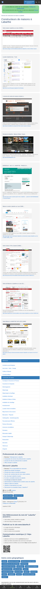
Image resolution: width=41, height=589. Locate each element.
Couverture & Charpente (8, 383)
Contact (37, 586)
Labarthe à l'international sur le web (13, 485)
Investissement (6, 405)
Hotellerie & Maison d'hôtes (9, 399)
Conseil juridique (6, 374)
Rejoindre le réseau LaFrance (10, 498)
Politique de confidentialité (9, 503)
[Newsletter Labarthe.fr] (36, 2)
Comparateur (12, 586)
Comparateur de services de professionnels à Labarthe (17, 458)
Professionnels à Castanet (28, 574)
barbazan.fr (4, 577)
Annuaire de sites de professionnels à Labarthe (15, 460)
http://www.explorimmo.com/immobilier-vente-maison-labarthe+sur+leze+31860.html (20, 313)
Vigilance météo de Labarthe (11, 483)
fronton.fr (4, 574)
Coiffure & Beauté (6, 371)
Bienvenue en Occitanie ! (14, 561)
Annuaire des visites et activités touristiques (14, 472)
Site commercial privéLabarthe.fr (29, 2)
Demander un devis (8, 495)
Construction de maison (8, 377)
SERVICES (5, 360)
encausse (4, 561)
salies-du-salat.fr (17, 569)
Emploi (20, 586)
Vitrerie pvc (5, 445)
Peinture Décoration (7, 424)
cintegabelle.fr (11, 574)
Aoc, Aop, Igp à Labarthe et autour (12, 476)
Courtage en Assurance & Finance (10, 380)
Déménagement (6, 387)
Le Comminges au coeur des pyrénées (10, 563)
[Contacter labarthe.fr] (39, 2)
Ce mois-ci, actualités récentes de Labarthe (14, 478)
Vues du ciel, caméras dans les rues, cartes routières (17, 474)
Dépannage (5, 390)
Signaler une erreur (18, 495)
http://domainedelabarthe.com (9, 157)
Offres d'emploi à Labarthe (10, 462)
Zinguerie (4, 448)
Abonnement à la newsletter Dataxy (16, 487)
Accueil (4, 586)
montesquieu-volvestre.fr (7, 571)
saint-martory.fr (20, 566)
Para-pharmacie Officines (8, 421)
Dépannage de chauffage (8, 393)
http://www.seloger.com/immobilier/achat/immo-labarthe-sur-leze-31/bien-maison (20, 48)
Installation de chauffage (8, 402)
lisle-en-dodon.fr (18, 571)
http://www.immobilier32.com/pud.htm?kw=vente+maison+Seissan (17, 125)
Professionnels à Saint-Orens (8, 566)
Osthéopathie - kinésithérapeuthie (10, 418)
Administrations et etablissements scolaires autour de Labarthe (19, 481)
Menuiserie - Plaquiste (7, 414)
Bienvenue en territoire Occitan (28, 561)
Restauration (5, 439)
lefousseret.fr (34, 571)
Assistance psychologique (8, 365)
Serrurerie (4, 442)
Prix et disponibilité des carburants (18, 468)
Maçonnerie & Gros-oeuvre (9, 411)
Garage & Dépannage (7, 436)
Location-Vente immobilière (9, 408)
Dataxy (15, 501)
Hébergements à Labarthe (16, 457)
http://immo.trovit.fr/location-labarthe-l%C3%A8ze (13, 88)
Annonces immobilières (8, 427)
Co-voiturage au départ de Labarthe (13, 479)
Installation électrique (7, 396)
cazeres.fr (19, 574)
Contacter (13, 490)
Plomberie (4, 430)
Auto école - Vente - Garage (9, 368)
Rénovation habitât (7, 433)
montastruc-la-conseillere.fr (31, 566)
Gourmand (29, 586)
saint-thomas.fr (24, 563)
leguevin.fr (26, 571)
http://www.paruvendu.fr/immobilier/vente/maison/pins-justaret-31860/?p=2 (18, 275)
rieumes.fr (25, 569)
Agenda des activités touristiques (12, 470)
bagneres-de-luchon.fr (7, 569)
